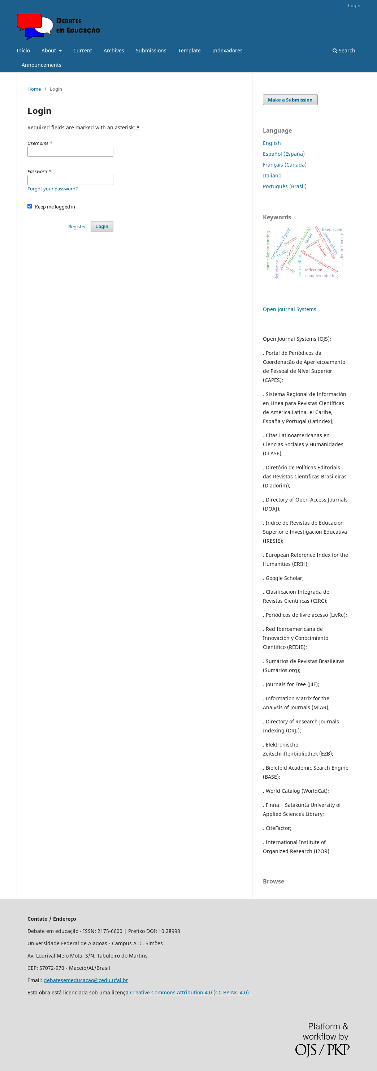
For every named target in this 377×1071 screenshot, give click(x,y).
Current (82, 50)
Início (23, 50)
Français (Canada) (285, 164)
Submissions (151, 50)
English (272, 142)
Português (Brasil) (285, 186)
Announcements (41, 64)
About (49, 50)
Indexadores (227, 50)
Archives (114, 50)
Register (77, 226)
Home (34, 89)
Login (354, 5)
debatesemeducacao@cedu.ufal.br (86, 980)
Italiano (272, 175)
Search (344, 50)
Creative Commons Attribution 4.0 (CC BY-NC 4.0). (191, 992)
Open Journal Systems (289, 309)
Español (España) (284, 153)
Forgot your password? (52, 188)
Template (189, 50)
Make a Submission (290, 99)
